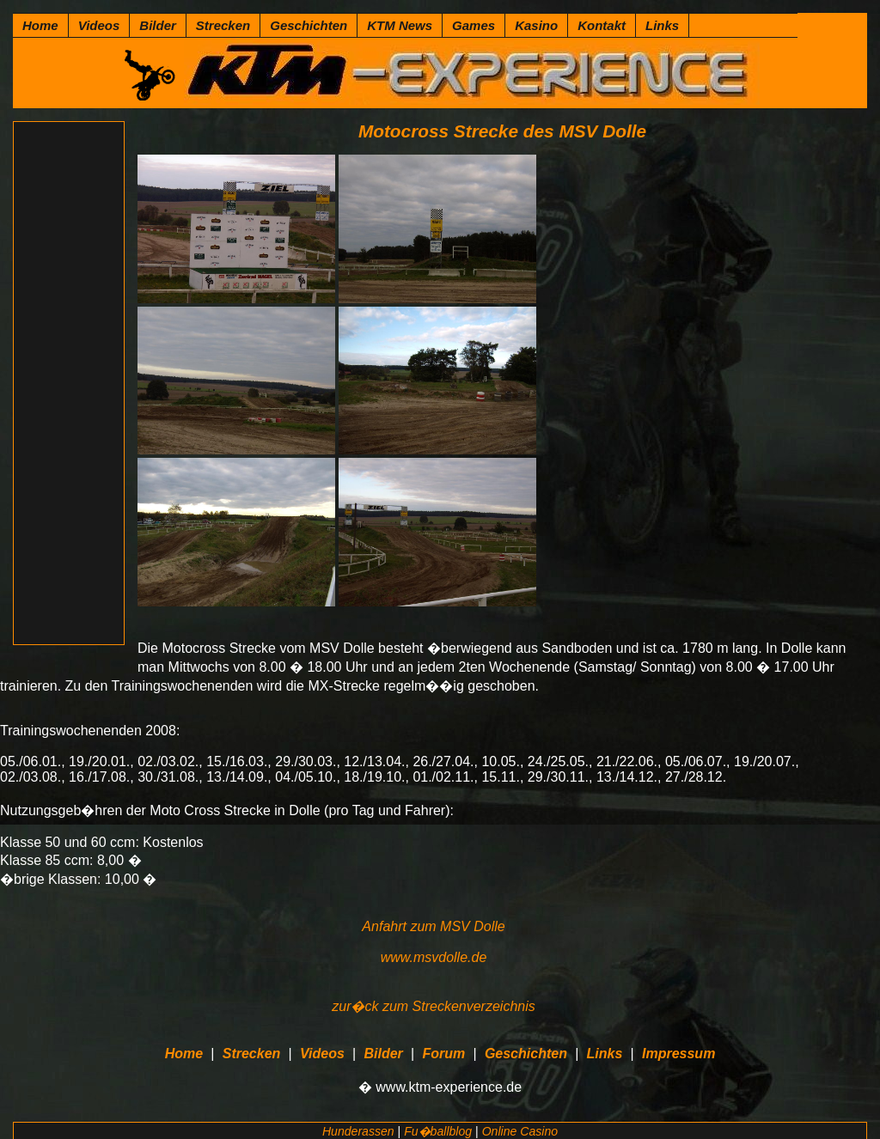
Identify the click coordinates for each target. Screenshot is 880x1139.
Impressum (678, 1053)
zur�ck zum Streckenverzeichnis (433, 1006)
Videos (99, 25)
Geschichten (308, 25)
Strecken (223, 25)
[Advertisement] (68, 383)
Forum (443, 1053)
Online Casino (520, 1131)
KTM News (399, 25)
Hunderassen (358, 1131)
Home (40, 25)
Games (473, 25)
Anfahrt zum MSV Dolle (433, 926)
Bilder (157, 25)
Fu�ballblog (438, 1131)
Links (662, 25)
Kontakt (602, 25)
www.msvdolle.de (434, 957)
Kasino (536, 25)
